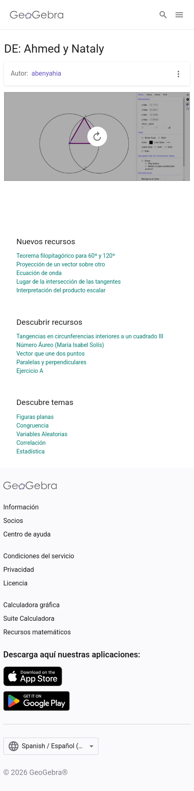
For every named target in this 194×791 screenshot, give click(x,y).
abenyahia (47, 73)
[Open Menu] (179, 15)
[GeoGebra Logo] (37, 15)
